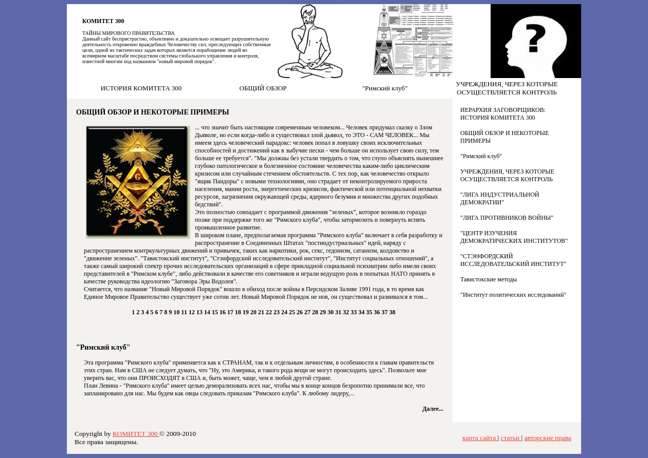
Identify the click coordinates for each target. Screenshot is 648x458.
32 (347, 312)
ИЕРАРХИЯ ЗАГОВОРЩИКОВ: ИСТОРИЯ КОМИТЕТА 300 (503, 113)
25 (293, 312)
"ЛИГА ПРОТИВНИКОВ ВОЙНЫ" (506, 217)
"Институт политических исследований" (513, 294)
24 (285, 312)
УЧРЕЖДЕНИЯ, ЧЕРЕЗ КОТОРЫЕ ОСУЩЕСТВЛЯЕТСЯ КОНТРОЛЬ (506, 88)
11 (184, 312)
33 (354, 312)
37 (385, 312)
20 (254, 312)
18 (239, 312)
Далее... (432, 408)
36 (378, 312)
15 (216, 312)
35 (370, 312)
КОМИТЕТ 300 (103, 21)
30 (331, 312)
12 (192, 312)
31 (339, 312)
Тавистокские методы (488, 279)
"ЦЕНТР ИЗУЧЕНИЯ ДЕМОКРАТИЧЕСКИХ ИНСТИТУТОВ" (514, 237)
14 (208, 312)
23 (277, 312)
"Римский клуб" (384, 88)
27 (308, 312)
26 (300, 312)
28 (316, 312)
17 (231, 312)
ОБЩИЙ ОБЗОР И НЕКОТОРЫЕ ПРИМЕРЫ (152, 112)
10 (177, 312)
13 (200, 312)
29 (324, 312)
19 (246, 312)
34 (362, 312)
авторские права (547, 438)
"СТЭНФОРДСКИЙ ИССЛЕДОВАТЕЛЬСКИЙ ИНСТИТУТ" (513, 260)
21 (262, 312)
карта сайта (479, 438)
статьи (511, 438)
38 (392, 312)
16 (223, 312)
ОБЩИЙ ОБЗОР (263, 88)
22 (270, 312)
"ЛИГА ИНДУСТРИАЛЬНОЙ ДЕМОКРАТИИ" (499, 198)
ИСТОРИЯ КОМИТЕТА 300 (141, 88)
